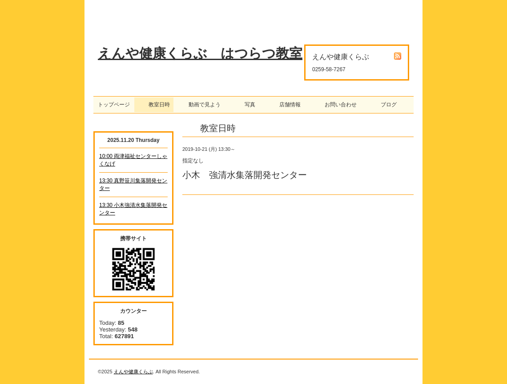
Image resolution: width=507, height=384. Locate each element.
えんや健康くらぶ (133, 371)
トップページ (114, 104)
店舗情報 (287, 104)
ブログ (386, 104)
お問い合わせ (338, 104)
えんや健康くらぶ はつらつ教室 (200, 53)
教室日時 (154, 104)
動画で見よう (202, 104)
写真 (247, 104)
